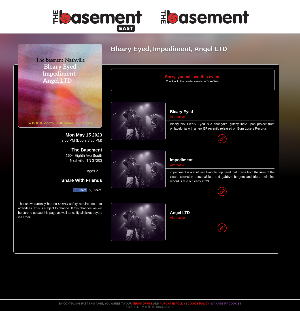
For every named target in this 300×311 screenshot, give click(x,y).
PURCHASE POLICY (173, 303)
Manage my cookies (226, 303)
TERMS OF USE (142, 303)
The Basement (87, 149)
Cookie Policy (199, 303)
